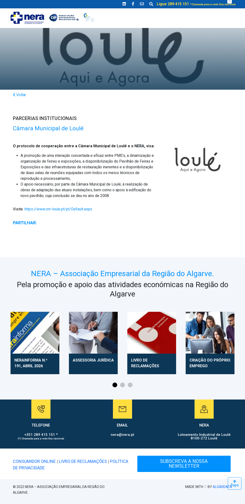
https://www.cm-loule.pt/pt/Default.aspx (52, 209)
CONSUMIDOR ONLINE (34, 461)
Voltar (19, 95)
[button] (114, 385)
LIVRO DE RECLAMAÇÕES (83, 461)
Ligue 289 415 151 (196, 4)
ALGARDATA (222, 487)
